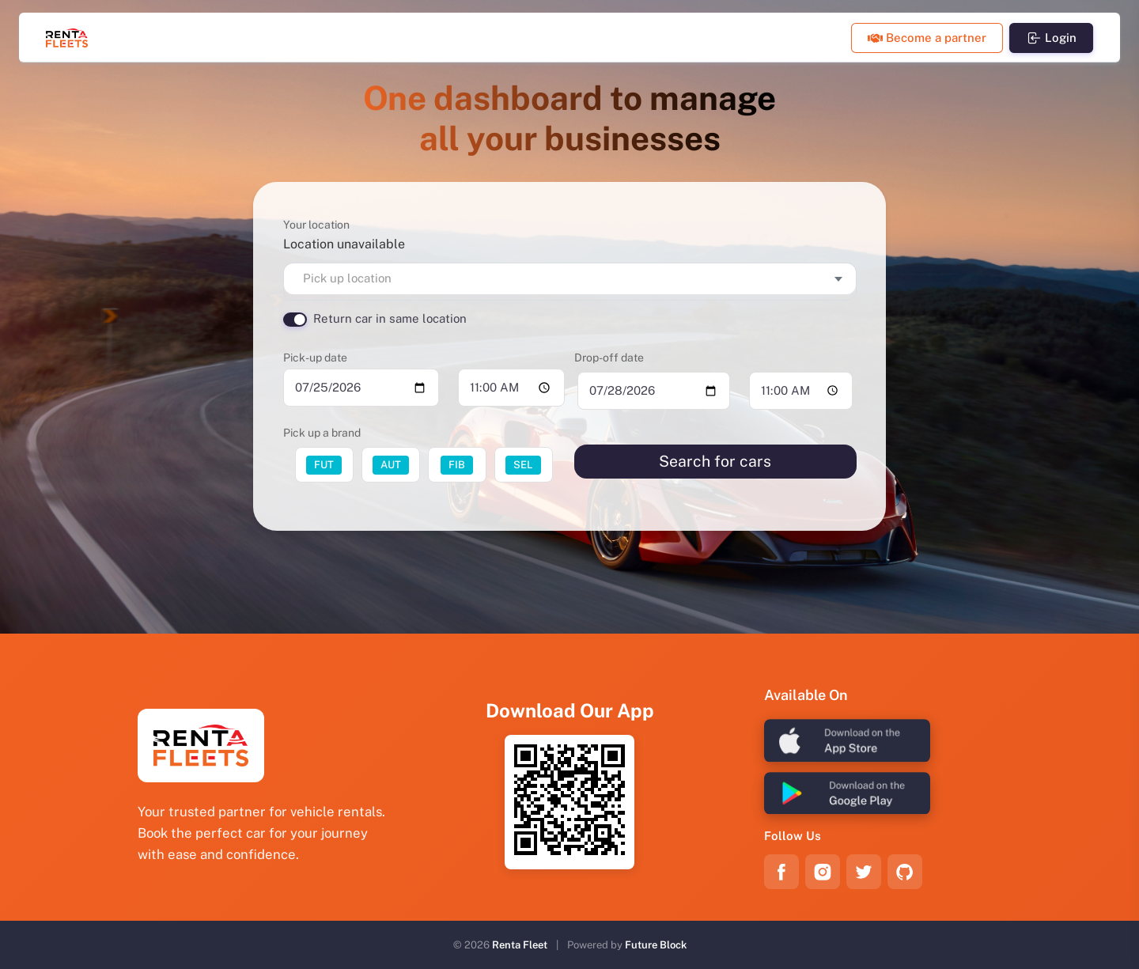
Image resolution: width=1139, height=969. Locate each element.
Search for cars (715, 461)
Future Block (656, 945)
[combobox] (570, 278)
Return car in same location (390, 318)
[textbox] (569, 279)
